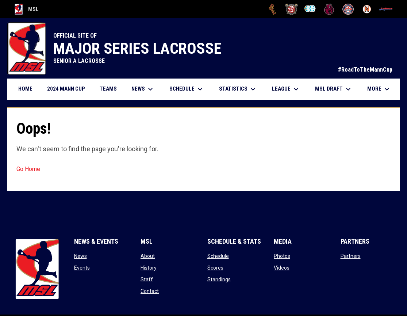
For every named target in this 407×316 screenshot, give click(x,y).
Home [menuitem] (25, 88)
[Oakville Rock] (348, 9)
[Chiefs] (310, 9)
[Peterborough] (385, 9)
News (80, 256)
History (149, 268)
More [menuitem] (379, 89)
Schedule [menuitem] (186, 89)
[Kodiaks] (329, 9)
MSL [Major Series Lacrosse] (27, 9)
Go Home (28, 168)
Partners (351, 256)
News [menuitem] (143, 89)
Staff (147, 279)
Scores (215, 268)
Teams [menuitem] (108, 88)
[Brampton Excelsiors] (272, 9)
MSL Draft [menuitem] (334, 89)
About (148, 256)
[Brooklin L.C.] (291, 9)
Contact (150, 291)
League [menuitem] (286, 89)
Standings (219, 279)
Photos (282, 256)
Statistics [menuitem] (238, 89)
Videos (281, 268)
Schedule (218, 256)
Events (82, 268)
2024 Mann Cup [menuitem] (66, 88)
